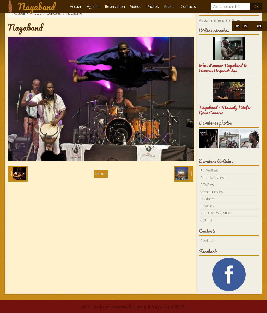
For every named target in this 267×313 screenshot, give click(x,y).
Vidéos (135, 6)
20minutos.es (211, 191)
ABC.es (206, 219)
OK (256, 6)
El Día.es (207, 198)
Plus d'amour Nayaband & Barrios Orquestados (223, 68)
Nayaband (36, 6)
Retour (101, 173)
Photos (153, 6)
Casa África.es (212, 177)
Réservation (115, 6)
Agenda (93, 6)
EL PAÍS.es (209, 170)
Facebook (208, 251)
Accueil (76, 6)
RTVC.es (207, 205)
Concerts (54, 13)
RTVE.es (207, 184)
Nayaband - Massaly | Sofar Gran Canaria (225, 110)
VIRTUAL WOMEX (215, 212)
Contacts (188, 6)
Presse (169, 6)
